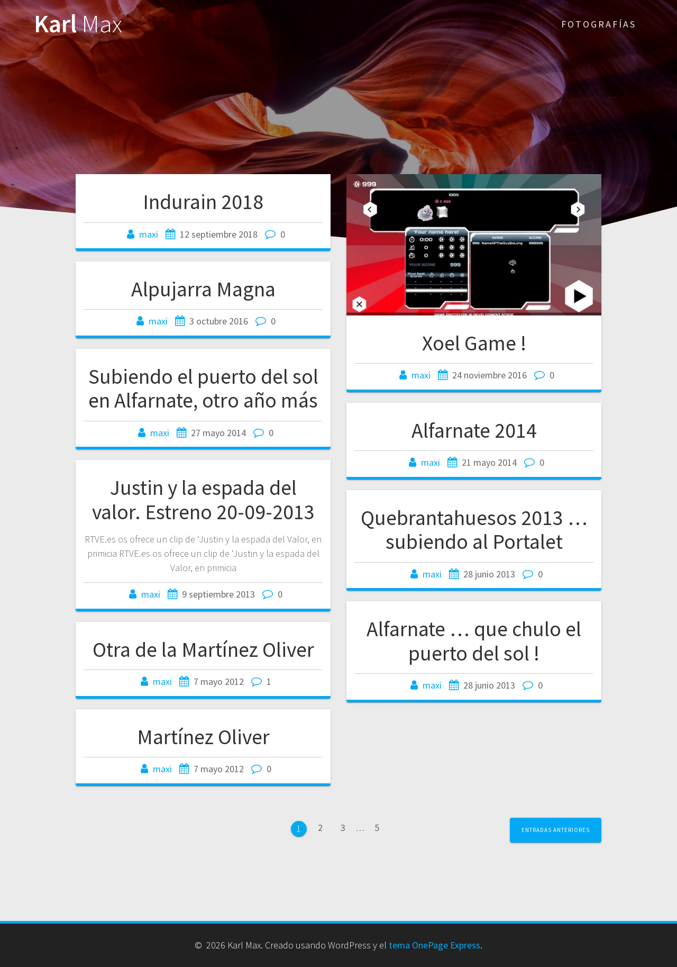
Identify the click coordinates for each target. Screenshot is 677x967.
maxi (148, 234)
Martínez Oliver (203, 737)
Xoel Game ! (474, 343)
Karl (78, 24)
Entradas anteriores (556, 830)
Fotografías (598, 24)
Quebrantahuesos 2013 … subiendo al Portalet (474, 529)
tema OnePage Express (434, 945)
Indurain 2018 (203, 201)
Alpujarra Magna (203, 289)
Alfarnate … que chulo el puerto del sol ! (474, 641)
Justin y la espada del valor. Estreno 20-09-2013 (203, 499)
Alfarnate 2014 (474, 430)
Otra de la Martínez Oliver (203, 649)
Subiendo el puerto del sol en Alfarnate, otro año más (203, 388)
